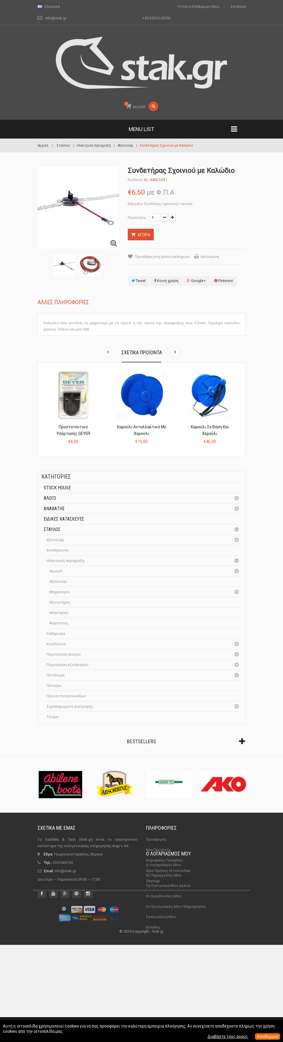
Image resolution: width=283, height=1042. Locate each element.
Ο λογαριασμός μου (168, 897)
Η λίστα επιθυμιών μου (198, 6)
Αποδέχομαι (267, 1036)
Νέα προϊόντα (158, 849)
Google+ (196, 280)
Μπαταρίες (59, 612)
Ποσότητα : (137, 217)
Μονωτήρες (60, 602)
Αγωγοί (55, 571)
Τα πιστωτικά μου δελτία (168, 928)
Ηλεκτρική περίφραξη (65, 560)
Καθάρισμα (56, 633)
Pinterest (223, 280)
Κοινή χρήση (166, 280)
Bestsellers (141, 741)
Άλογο (50, 498)
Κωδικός (135, 179)
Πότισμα (54, 685)
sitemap (153, 881)
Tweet (139, 280)
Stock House (57, 487)
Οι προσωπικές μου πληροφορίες (176, 949)
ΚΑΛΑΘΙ (134, 105)
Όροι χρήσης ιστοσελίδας (168, 870)
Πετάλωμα (55, 675)
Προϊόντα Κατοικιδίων (66, 696)
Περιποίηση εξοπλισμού (67, 664)
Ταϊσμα (52, 716)
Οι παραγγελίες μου (164, 918)
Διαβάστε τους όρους (228, 1036)
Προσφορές (156, 839)
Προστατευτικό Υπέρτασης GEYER (73, 430)
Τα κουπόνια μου (161, 960)
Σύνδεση (238, 6)
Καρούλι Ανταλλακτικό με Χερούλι (141, 430)
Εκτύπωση (210, 256)
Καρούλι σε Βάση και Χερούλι (210, 430)
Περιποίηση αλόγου (64, 654)
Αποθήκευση (58, 550)
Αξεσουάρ (55, 539)
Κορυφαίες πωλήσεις (164, 860)
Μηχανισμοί (59, 591)
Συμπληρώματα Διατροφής (70, 706)
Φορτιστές (58, 623)
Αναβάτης (54, 508)
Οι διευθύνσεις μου (164, 939)
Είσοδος (153, 970)
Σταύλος (52, 529)
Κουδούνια (56, 643)
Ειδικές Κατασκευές (64, 519)
